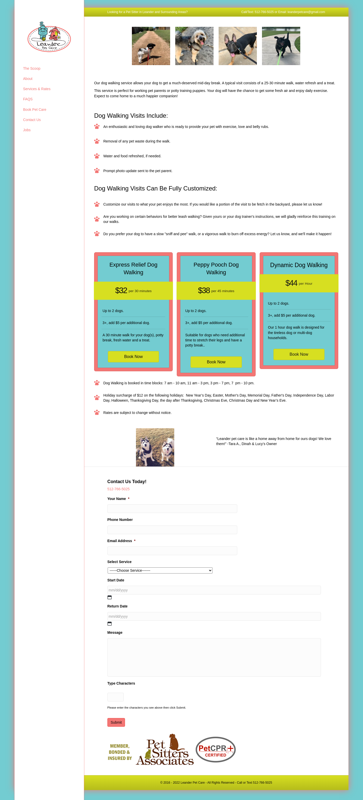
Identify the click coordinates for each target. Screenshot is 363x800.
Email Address (121, 541)
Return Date (117, 606)
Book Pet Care (34, 110)
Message (114, 632)
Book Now (133, 356)
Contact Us (32, 120)
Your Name (118, 499)
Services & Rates (37, 89)
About (28, 79)
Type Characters (121, 686)
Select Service (119, 562)
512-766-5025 (118, 489)
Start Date (115, 580)
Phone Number (120, 520)
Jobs (27, 130)
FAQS (28, 99)
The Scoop (32, 68)
